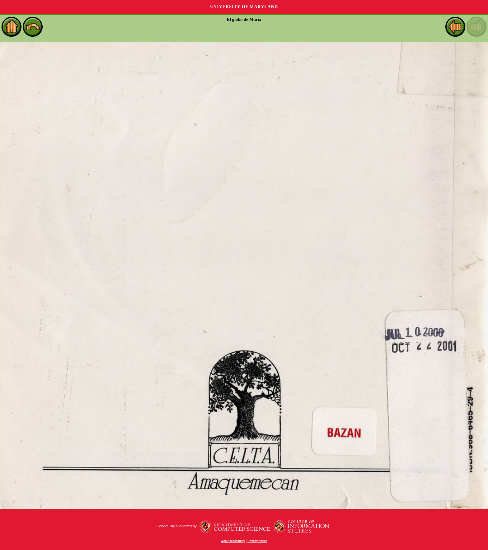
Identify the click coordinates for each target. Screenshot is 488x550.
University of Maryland (244, 6)
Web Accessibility (233, 541)
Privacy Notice (257, 541)
